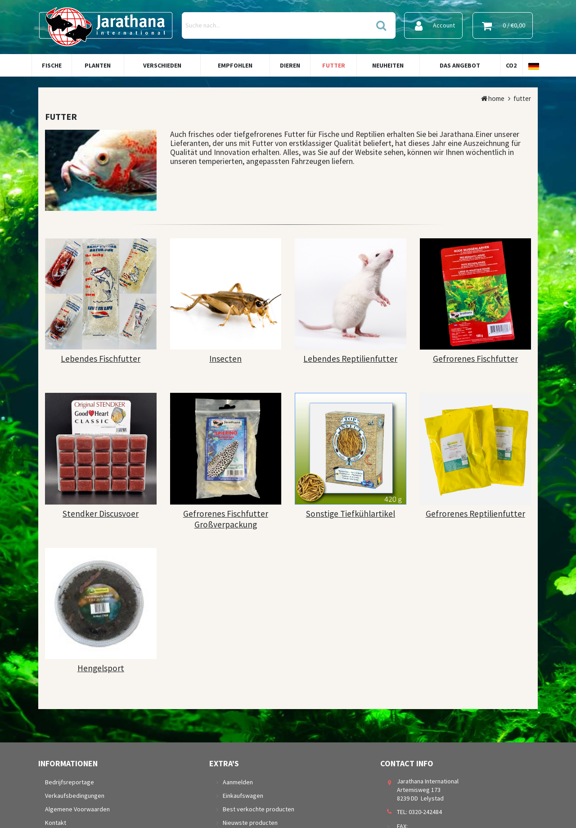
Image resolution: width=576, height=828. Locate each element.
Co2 (511, 65)
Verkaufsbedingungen (74, 796)
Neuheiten (388, 65)
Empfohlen (235, 65)
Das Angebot (460, 65)
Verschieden (162, 65)
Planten (98, 65)
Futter (333, 65)
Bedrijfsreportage (69, 782)
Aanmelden (238, 782)
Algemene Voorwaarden (77, 809)
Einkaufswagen (243, 796)
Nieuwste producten (250, 823)
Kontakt (55, 823)
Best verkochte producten (258, 809)
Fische (52, 65)
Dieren (290, 65)
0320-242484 (425, 812)
